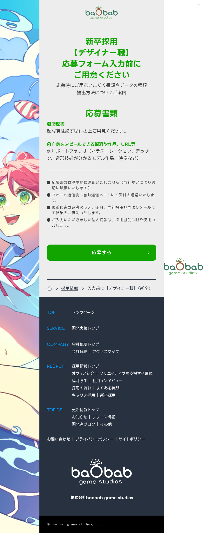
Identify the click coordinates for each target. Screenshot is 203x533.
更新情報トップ (85, 410)
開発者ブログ (83, 424)
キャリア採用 (83, 395)
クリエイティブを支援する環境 (125, 373)
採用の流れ (81, 388)
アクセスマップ (105, 351)
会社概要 (79, 351)
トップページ (83, 312)
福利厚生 (79, 380)
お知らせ (79, 417)
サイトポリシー (131, 439)
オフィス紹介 (83, 373)
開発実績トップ (85, 328)
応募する (121, 253)
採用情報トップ (85, 366)
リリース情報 (103, 417)
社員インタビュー (107, 380)
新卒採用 (107, 395)
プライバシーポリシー (94, 439)
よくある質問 (107, 388)
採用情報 (69, 288)
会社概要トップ (85, 344)
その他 (105, 424)
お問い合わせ (58, 439)
